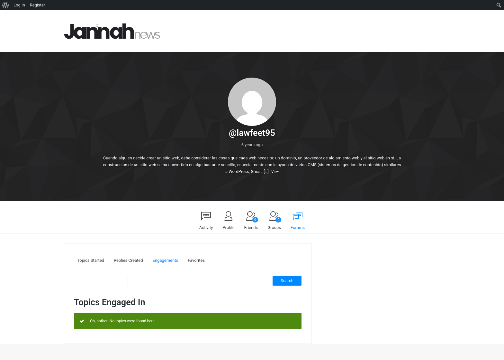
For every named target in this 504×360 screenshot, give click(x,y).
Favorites (196, 260)
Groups (274, 223)
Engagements (165, 260)
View (275, 172)
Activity (206, 227)
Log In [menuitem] (19, 5)
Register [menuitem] (37, 5)
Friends (251, 223)
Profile (228, 227)
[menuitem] (5, 5)
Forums (298, 227)
